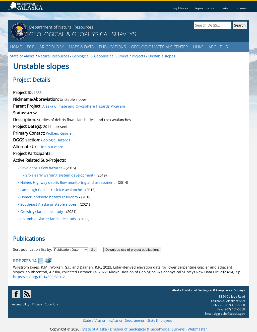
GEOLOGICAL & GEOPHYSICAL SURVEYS (82, 34)
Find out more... (52, 146)
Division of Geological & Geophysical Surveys (147, 329)
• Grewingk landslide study (41, 211)
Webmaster (197, 329)
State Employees (233, 8)
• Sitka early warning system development (56, 175)
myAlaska (180, 8)
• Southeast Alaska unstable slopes (47, 204)
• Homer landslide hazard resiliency (48, 197)
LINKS (198, 47)
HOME (16, 47)
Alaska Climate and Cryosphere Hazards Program (83, 106)
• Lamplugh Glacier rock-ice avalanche (50, 189)
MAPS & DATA (81, 47)
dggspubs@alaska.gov (229, 313)
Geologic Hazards (55, 140)
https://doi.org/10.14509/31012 (39, 276)
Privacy (37, 304)
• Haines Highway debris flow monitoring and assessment (66, 182)
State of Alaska (94, 320)
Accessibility (20, 304)
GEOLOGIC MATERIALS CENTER (159, 47)
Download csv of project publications (132, 250)
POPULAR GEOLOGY (45, 47)
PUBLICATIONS (112, 47)
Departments (204, 8)
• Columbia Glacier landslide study (47, 218)
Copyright (51, 304)
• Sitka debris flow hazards (40, 167)
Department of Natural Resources (61, 27)
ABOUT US (218, 47)
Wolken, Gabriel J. (61, 133)
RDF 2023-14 (24, 261)
